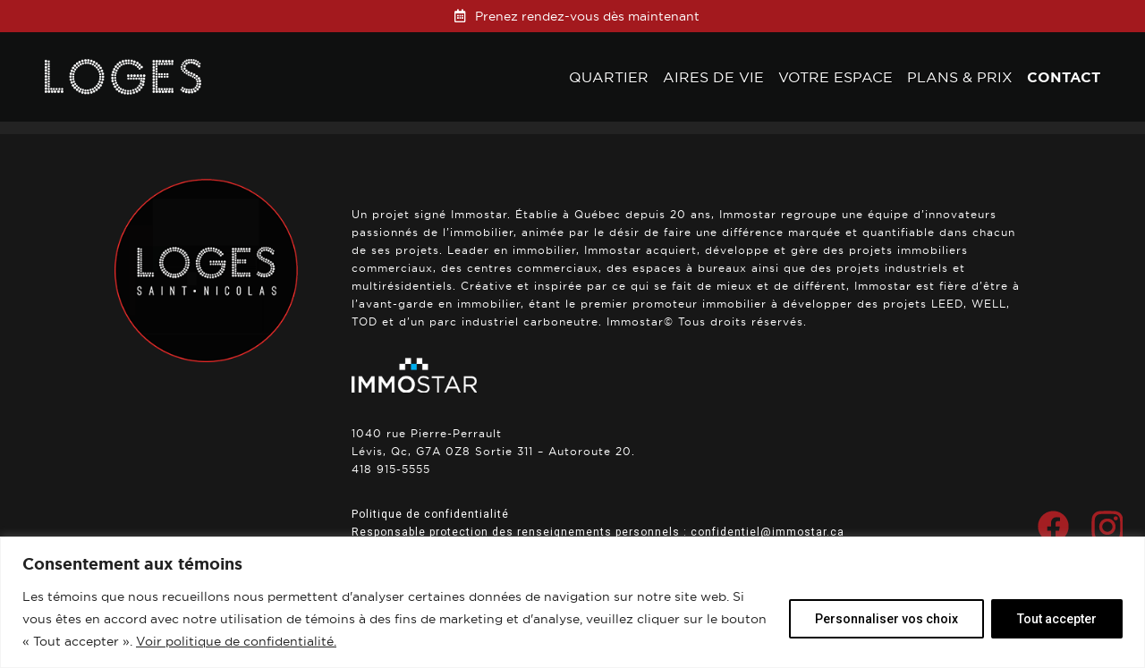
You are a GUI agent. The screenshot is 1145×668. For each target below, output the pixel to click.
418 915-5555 (391, 469)
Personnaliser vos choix (886, 619)
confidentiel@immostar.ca (767, 532)
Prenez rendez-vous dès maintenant (587, 16)
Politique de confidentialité (430, 514)
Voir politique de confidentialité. (236, 641)
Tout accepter (1057, 619)
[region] (572, 602)
